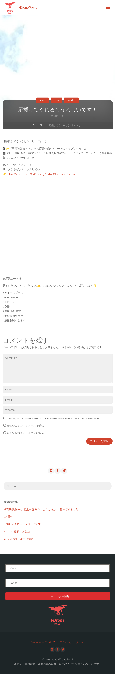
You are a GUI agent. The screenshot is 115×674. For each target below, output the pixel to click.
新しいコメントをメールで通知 (25, 425)
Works (71, 100)
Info (56, 100)
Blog (42, 100)
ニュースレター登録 (57, 596)
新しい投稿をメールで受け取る (25, 432)
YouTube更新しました (17, 531)
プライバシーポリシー (72, 642)
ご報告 (8, 516)
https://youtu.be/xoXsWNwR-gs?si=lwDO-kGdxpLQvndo (41, 174)
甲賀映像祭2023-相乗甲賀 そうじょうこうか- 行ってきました (41, 509)
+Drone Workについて (42, 642)
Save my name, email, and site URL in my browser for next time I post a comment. (51, 418)
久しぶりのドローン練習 (18, 538)
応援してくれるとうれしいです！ (23, 524)
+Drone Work (28, 7)
